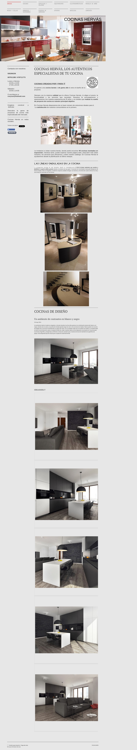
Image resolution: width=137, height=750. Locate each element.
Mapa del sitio (24, 745)
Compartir (11, 129)
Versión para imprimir (13, 745)
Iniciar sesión (95, 745)
